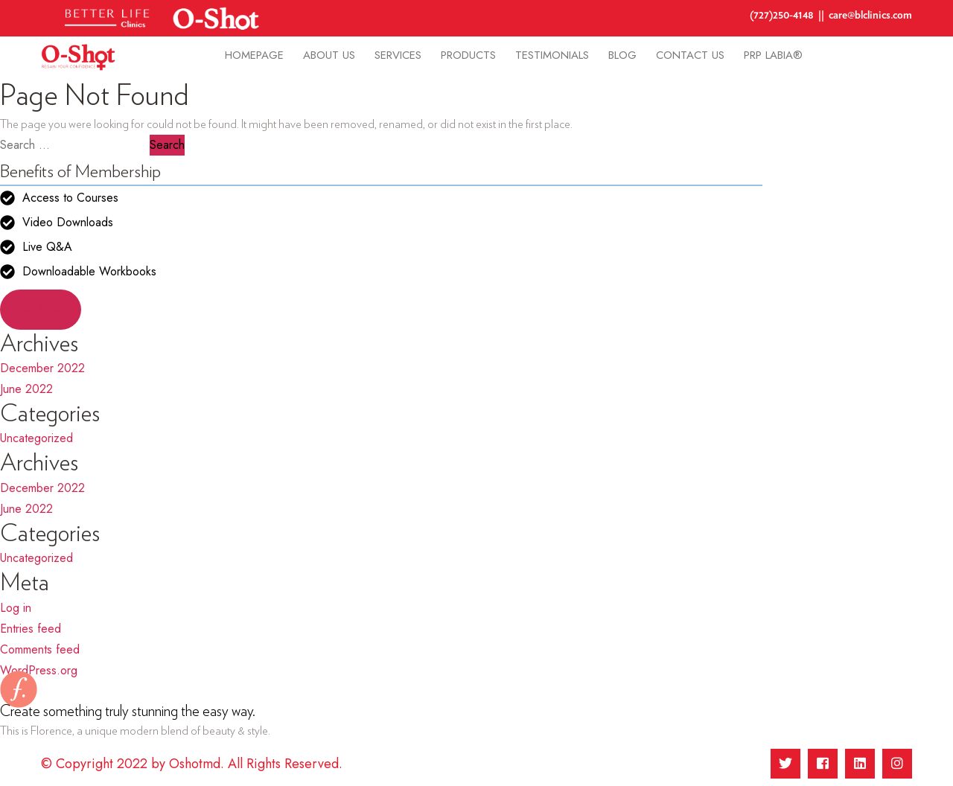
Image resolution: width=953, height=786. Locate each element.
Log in (15, 607)
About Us (329, 55)
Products (468, 55)
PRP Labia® (773, 55)
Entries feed (30, 628)
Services (397, 55)
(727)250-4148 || (789, 15)
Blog (622, 55)
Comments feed (40, 649)
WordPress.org (38, 670)
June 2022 (26, 388)
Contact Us (690, 55)
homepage (254, 55)
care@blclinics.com (870, 15)
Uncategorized (36, 438)
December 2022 (42, 368)
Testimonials (552, 55)
